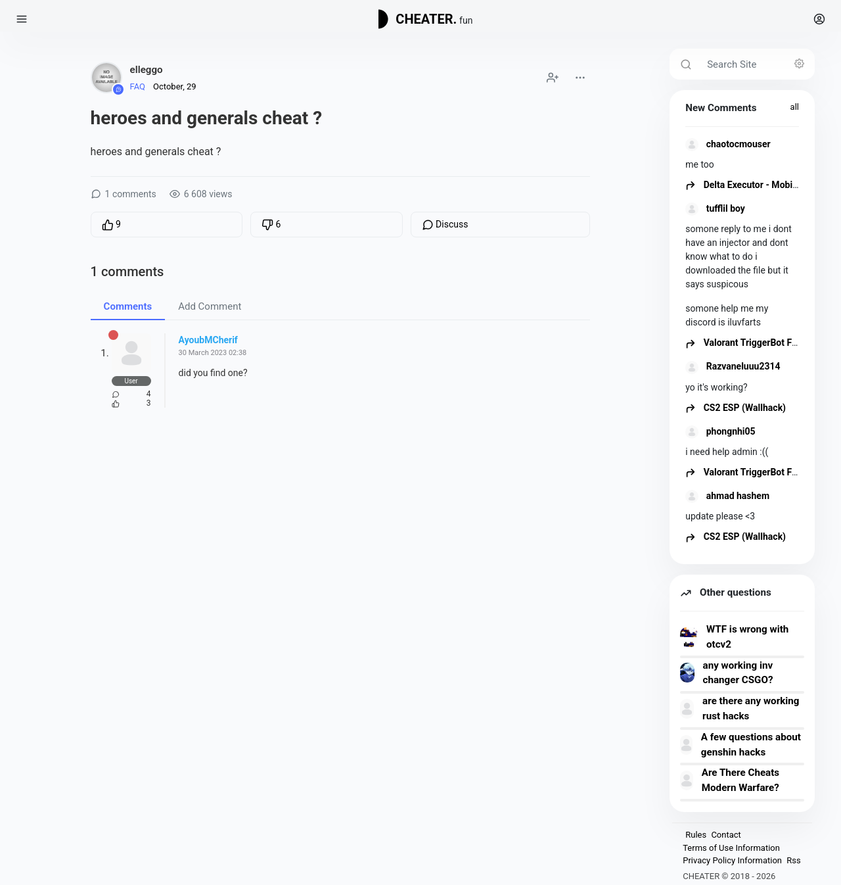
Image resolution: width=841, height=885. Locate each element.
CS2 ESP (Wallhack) (735, 407)
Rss (793, 860)
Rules (695, 835)
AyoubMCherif (208, 340)
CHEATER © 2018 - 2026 (729, 876)
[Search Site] (757, 64)
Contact (725, 835)
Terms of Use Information (731, 848)
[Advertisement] (340, 536)
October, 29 (174, 86)
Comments (128, 306)
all (794, 107)
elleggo (146, 70)
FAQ (137, 86)
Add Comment (209, 306)
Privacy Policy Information (732, 860)
